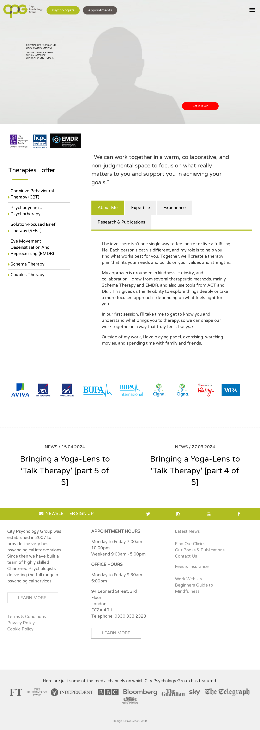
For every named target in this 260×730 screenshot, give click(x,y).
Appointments (100, 10)
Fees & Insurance (192, 566)
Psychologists (63, 10)
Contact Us (186, 556)
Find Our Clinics (190, 543)
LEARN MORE (32, 597)
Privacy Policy (21, 623)
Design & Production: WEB (130, 721)
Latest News (187, 531)
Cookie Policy (20, 629)
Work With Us (188, 579)
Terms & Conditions (26, 616)
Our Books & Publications (200, 550)
